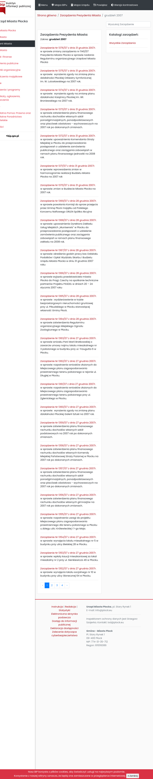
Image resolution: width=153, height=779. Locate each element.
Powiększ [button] (110, 5)
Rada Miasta (8, 37)
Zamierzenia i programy (15, 89)
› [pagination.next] (76, 714)
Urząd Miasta (9, 50)
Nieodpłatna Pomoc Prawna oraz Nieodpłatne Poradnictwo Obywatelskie (21, 116)
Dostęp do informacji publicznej (71, 752)
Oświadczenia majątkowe (16, 76)
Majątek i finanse (11, 57)
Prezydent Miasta (11, 43)
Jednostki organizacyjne (15, 70)
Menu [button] (53, 5)
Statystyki (72, 739)
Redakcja (78, 736)
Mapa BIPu (69, 5)
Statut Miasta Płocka (13, 30)
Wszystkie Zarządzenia (126, 43)
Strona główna (56, 15)
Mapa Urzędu (90, 5)
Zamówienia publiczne (14, 63)
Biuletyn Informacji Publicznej (22, 8)
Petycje (5, 106)
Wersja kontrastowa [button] (134, 5)
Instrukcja (64, 736)
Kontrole (6, 83)
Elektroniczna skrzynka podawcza (72, 744)
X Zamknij (133, 775)
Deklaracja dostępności (72, 757)
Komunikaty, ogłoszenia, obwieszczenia (15, 98)
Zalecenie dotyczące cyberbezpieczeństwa (72, 762)
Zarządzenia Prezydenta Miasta (90, 15)
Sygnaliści (7, 127)
